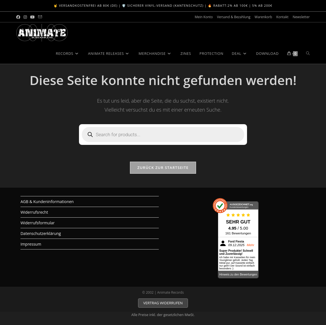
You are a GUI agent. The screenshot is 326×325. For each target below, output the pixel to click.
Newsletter (301, 17)
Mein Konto (204, 17)
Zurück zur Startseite (163, 167)
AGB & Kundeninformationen (47, 201)
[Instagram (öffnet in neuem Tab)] (25, 17)
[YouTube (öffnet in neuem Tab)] (32, 17)
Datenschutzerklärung (40, 233)
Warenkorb (263, 17)
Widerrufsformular (37, 222)
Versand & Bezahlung (233, 17)
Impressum (30, 244)
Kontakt (282, 17)
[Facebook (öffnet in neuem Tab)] (19, 17)
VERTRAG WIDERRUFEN (163, 302)
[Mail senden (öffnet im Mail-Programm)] (40, 17)
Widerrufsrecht (34, 212)
